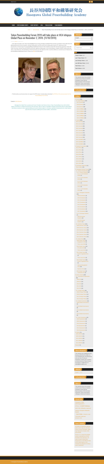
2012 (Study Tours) (81, 259)
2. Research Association (80, 146)
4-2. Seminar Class (80, 224)
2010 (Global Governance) (83, 306)
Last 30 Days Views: (80, 60)
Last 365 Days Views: (80, 63)
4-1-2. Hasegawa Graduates (83, 192)
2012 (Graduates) (81, 202)
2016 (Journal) (79, 128)
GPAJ (42, 25)
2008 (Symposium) (81, 319)
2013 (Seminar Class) (82, 236)
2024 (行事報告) (80, 117)
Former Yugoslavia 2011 (82, 253)
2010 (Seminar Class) (82, 230)
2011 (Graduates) (81, 200)
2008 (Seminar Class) (82, 225)
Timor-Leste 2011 (81, 257)
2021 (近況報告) (79, 139)
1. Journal (77, 120)
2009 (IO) (79, 281)
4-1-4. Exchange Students (82, 213)
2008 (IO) (79, 279)
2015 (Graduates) (81, 209)
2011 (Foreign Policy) (81, 296)
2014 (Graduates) (81, 206)
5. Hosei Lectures (79, 274)
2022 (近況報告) (79, 141)
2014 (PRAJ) (79, 150)
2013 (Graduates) (81, 204)
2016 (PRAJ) (79, 154)
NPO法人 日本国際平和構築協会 (82, 406)
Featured (77, 345)
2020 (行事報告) (80, 109)
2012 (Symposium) (81, 327)
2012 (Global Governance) (83, 313)
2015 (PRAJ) (79, 152)
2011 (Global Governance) (83, 310)
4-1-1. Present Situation (82, 172)
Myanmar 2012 (80, 268)
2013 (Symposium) (81, 330)
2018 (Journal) (79, 132)
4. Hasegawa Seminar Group (81, 169)
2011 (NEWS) (79, 340)
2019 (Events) (36, 29)
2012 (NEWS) (79, 342)
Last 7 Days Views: (80, 58)
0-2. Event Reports (80, 100)
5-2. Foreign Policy (80, 290)
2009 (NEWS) (79, 336)
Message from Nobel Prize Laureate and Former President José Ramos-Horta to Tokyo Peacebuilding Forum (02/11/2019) (41, 105)
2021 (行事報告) (80, 111)
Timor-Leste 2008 (81, 244)
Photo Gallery (79, 167)
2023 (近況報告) (79, 144)
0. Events (77, 99)
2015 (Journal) (79, 126)
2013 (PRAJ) (79, 147)
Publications (48, 25)
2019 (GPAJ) (79, 161)
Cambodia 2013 (81, 272)
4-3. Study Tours (79, 238)
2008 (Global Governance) (83, 302)
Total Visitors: (78, 68)
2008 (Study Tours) (81, 240)
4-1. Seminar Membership (82, 170)
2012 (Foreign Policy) (81, 298)
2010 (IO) (79, 283)
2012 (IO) (79, 288)
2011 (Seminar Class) (82, 232)
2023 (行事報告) (80, 115)
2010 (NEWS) (79, 338)
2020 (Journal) (79, 137)
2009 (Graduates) (81, 195)
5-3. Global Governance (81, 301)
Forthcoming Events (22, 25)
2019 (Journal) (79, 135)
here (34, 51)
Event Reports (34, 25)
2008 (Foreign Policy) (81, 292)
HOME (13, 25)
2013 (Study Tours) (81, 271)
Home (29, 29)
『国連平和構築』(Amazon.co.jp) (82, 414)
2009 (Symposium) (81, 321)
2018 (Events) (80, 104)
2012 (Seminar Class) (82, 234)
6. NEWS (77, 332)
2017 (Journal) (79, 130)
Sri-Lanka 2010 (80, 247)
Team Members (58, 25)
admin (16, 41)
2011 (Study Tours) (81, 252)
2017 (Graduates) (81, 211)
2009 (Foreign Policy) (81, 294)
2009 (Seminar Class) (82, 227)
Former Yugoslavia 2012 (82, 261)
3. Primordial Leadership (80, 165)
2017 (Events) (80, 102)
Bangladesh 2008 (81, 241)
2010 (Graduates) (81, 197)
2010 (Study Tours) (81, 246)
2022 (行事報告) (80, 113)
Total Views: (78, 65)
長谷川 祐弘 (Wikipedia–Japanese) (83, 408)
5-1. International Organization (83, 276)
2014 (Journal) (79, 123)
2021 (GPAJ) (79, 163)
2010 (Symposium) (81, 323)
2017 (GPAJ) (79, 156)
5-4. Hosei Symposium (81, 317)
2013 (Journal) (79, 121)
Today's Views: (79, 55)
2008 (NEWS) (79, 333)
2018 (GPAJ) (79, 158)
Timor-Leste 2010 (81, 250)
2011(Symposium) (81, 325)
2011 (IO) (79, 286)
